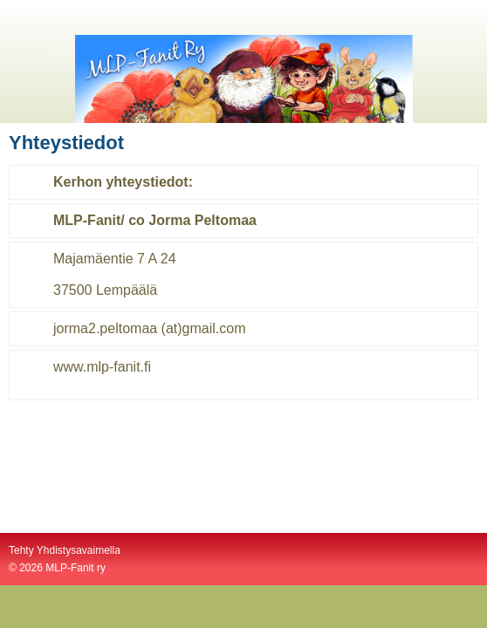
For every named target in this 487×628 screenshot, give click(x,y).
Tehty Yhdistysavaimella (64, 550)
